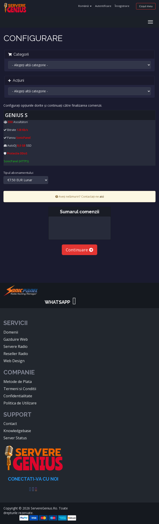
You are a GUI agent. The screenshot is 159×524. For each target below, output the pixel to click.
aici (102, 196)
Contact (10, 423)
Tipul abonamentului (18, 173)
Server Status (15, 437)
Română (85, 6)
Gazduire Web (15, 339)
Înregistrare (122, 6)
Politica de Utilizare (20, 403)
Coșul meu (146, 6)
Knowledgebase (17, 430)
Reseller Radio (15, 353)
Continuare (79, 250)
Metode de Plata (17, 381)
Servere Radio (15, 346)
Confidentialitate (17, 395)
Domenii (10, 332)
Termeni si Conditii (19, 388)
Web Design (14, 360)
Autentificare (103, 6)
